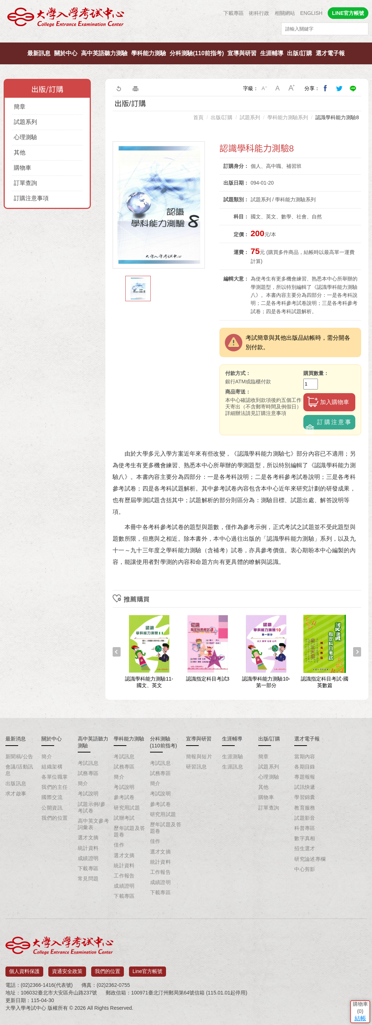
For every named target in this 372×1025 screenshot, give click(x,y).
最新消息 (15, 739)
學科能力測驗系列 (287, 117)
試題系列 (25, 122)
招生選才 (304, 848)
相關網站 (285, 13)
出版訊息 (16, 783)
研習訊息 (196, 767)
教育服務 (304, 808)
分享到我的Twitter (339, 88)
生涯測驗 (232, 756)
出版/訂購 (299, 53)
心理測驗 (25, 137)
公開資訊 (51, 808)
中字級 (278, 88)
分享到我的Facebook (325, 88)
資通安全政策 (67, 969)
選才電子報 (330, 53)
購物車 (22, 168)
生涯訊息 (232, 767)
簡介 (46, 756)
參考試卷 (124, 797)
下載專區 (233, 13)
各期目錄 (304, 767)
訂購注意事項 (31, 198)
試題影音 (304, 818)
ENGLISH (311, 13)
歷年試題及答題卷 (129, 831)
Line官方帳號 (147, 969)
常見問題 (88, 878)
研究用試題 (127, 808)
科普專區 (304, 828)
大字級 (292, 88)
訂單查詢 (25, 183)
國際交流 (51, 797)
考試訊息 (88, 763)
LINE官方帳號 (348, 13)
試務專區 (88, 773)
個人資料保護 (24, 969)
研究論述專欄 (310, 859)
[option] (159, 205)
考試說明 (88, 793)
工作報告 (124, 876)
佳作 (119, 845)
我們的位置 (54, 818)
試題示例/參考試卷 (91, 807)
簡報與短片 (199, 756)
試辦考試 (124, 818)
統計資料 (88, 848)
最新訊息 (38, 53)
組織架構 (51, 767)
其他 (19, 152)
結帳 (355, 972)
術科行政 (259, 13)
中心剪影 (304, 869)
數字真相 (304, 838)
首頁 (198, 117)
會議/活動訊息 (19, 770)
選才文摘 (88, 837)
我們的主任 (54, 787)
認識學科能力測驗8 (337, 117)
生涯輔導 (271, 53)
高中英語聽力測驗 (104, 53)
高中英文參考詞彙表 (93, 824)
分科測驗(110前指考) (197, 53)
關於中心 (65, 53)
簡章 (19, 107)
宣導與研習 (241, 53)
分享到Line (353, 88)
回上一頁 (118, 88)
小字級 (264, 88)
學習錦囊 (304, 797)
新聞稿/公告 (19, 756)
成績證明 (88, 858)
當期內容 (304, 756)
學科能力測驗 (148, 53)
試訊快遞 (304, 787)
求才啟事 (16, 793)
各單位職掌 (54, 777)
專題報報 (304, 777)
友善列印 (135, 88)
